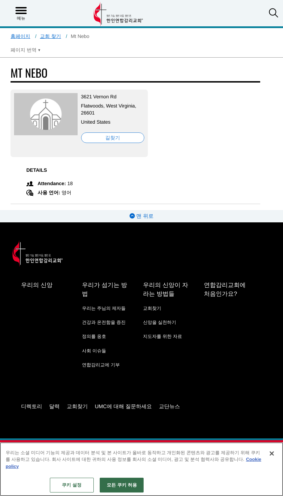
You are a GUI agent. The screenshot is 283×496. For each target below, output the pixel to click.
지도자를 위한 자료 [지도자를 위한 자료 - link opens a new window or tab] (162, 336)
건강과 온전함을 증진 (104, 322)
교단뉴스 (169, 407)
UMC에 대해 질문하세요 (123, 407)
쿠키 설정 (71, 485)
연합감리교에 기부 (101, 364)
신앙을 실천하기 (159, 322)
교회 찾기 (50, 36)
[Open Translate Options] (26, 50)
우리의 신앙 (37, 285)
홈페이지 (20, 36)
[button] (273, 13)
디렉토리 (31, 407)
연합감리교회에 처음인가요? (225, 289)
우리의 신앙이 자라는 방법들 (165, 289)
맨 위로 (141, 216)
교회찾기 (152, 308)
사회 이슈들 (94, 350)
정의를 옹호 (94, 336)
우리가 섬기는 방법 (104, 289)
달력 (54, 407)
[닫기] (271, 453)
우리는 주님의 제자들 (104, 308)
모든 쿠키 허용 (122, 485)
